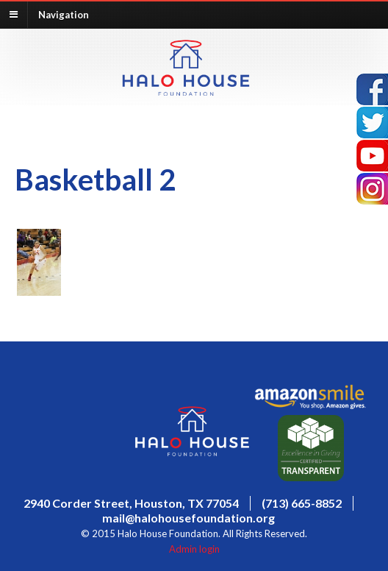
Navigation (63, 14)
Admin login (194, 549)
